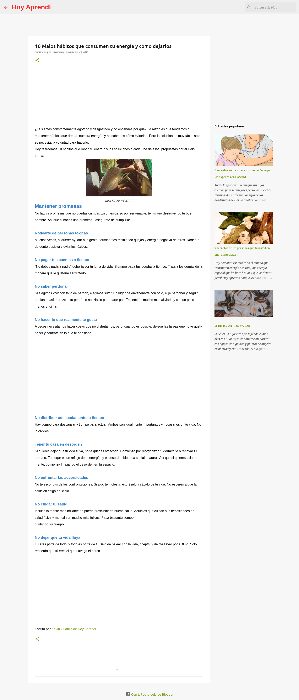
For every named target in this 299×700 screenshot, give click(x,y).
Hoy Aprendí (31, 7)
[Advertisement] (119, 98)
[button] (37, 60)
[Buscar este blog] (274, 7)
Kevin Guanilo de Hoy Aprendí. (74, 629)
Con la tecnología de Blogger (149, 694)
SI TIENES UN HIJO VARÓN (232, 326)
